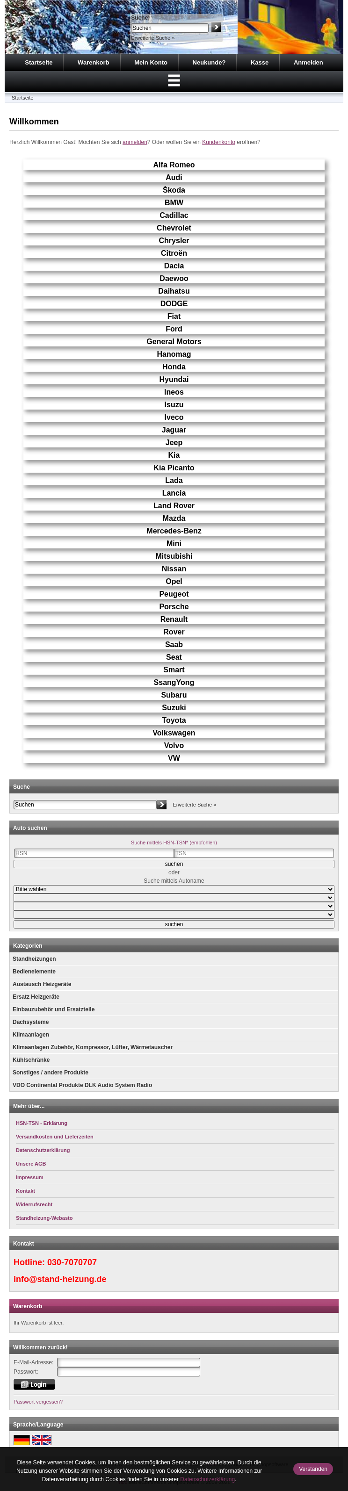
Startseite (38, 62)
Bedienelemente (34, 971)
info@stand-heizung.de (60, 1279)
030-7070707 (72, 1262)
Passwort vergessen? (38, 1402)
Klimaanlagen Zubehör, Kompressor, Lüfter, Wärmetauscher (93, 1047)
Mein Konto (150, 62)
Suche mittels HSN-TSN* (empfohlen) (174, 842)
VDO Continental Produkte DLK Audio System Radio (82, 1085)
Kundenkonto (218, 142)
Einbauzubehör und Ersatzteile (53, 1009)
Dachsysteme (31, 1022)
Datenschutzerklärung (207, 1479)
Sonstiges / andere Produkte (50, 1072)
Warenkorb (93, 62)
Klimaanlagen (31, 1034)
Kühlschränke (31, 1060)
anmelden (135, 142)
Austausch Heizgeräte (42, 984)
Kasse (259, 62)
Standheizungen (34, 959)
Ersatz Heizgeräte (36, 997)
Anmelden (308, 62)
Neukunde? (209, 62)
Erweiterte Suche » (152, 38)
